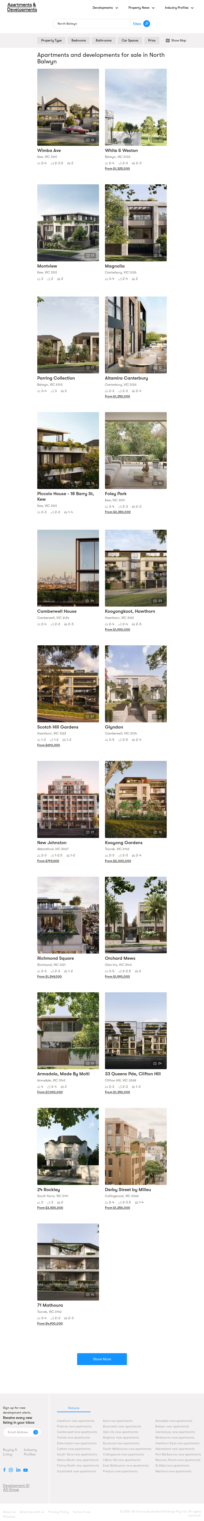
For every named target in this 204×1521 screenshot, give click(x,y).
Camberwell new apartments (77, 1432)
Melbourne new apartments (174, 1438)
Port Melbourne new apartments (178, 1454)
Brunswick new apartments (122, 1426)
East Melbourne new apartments (126, 1466)
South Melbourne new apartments (127, 1449)
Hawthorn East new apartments (177, 1443)
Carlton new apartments (74, 1449)
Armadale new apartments (173, 1421)
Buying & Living (10, 1452)
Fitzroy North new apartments (78, 1466)
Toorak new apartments (73, 1438)
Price (151, 40)
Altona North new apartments (78, 1460)
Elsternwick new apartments (77, 1443)
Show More (102, 1359)
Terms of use (82, 1512)
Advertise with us (32, 1512)
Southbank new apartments (76, 1471)
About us (9, 1512)
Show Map (175, 40)
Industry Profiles (30, 1452)
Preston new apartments (120, 1471)
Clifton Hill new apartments (122, 1460)
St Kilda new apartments (172, 1466)
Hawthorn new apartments (75, 1421)
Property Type (51, 40)
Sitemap (9, 1516)
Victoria (73, 1408)
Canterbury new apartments (175, 1432)
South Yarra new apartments (77, 1454)
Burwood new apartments (121, 1443)
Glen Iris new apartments (120, 1432)
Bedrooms (79, 40)
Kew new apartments (117, 1421)
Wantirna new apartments (173, 1471)
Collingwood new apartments (123, 1454)
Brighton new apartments (121, 1438)
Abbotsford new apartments (175, 1449)
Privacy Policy (58, 1512)
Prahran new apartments (74, 1426)
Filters (137, 23)
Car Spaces (130, 40)
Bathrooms (104, 40)
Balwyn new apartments (172, 1426)
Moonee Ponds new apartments (178, 1460)
